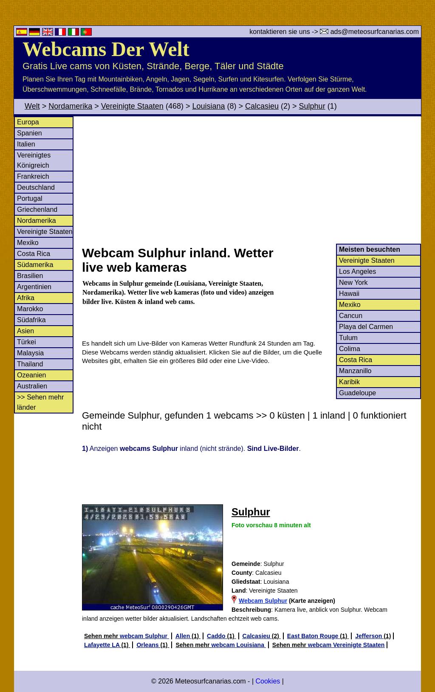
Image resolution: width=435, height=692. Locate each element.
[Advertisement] (251, 180)
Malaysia (30, 353)
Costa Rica (33, 253)
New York (353, 282)
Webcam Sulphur (263, 600)
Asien (25, 331)
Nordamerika (70, 106)
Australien (32, 386)
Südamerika (35, 264)
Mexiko (28, 242)
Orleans (148, 644)
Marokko (30, 308)
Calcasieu (262, 106)
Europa (28, 122)
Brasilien (30, 275)
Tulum (348, 337)
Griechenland (37, 209)
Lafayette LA (102, 644)
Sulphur (312, 106)
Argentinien (34, 286)
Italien (26, 144)
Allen (183, 636)
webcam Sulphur (144, 636)
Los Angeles (357, 271)
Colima (349, 348)
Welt (32, 106)
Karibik (349, 381)
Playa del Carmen (366, 326)
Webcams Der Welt (106, 49)
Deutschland (36, 187)
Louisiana (208, 106)
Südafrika (31, 319)
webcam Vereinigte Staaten (346, 644)
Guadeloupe (357, 393)
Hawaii (349, 293)
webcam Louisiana (238, 644)
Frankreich (33, 176)
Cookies (267, 681)
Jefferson (369, 636)
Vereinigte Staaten (132, 106)
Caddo (217, 636)
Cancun (350, 315)
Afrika (25, 297)
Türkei (26, 342)
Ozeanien (31, 375)
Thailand (30, 364)
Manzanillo (355, 370)
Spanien (29, 133)
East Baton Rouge (313, 636)
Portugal (29, 198)
